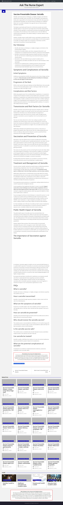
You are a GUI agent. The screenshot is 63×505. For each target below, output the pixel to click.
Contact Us (48, 1)
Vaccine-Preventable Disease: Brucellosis (38, 444)
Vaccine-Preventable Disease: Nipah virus (8, 462)
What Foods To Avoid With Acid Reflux (41, 371)
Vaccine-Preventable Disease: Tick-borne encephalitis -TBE (38, 428)
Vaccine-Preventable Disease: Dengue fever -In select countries (24, 445)
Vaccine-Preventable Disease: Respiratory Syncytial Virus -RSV (8, 408)
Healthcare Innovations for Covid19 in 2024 (22, 485)
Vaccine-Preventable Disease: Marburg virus (23, 428)
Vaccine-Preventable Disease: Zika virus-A (53, 388)
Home (38, 1)
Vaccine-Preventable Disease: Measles (21, 371)
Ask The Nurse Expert (31, 5)
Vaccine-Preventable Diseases (19, 363)
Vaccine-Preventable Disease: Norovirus (53, 427)
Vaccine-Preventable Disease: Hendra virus (8, 427)
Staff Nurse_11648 (7, 395)
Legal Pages (53, 1)
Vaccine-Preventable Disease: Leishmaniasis (24, 462)
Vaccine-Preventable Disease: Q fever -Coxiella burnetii (38, 463)
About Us (42, 1)
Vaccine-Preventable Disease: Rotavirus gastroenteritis (8, 445)
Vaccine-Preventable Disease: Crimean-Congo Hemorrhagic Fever (8, 390)
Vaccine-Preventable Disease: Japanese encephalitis (53, 463)
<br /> (33, 252)
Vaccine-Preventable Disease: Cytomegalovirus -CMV (38, 409)
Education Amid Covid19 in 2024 (52, 484)
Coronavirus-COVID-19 (7, 480)
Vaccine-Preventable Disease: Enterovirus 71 (38, 389)
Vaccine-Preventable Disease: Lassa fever (23, 388)
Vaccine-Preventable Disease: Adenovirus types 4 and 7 (53, 408)
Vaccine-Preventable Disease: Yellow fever (53, 444)
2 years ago (5, 394)
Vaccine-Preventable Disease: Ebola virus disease (23, 408)
